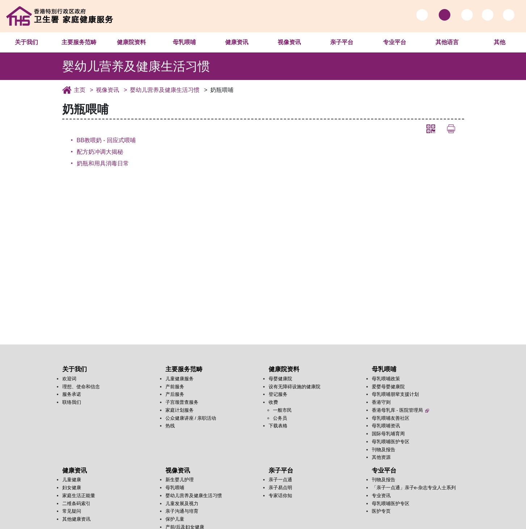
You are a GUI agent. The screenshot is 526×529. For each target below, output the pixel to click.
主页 (79, 90)
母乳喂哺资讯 (386, 425)
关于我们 (26, 42)
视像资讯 (289, 42)
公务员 (280, 418)
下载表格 (278, 425)
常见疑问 (71, 511)
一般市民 (282, 410)
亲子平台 (341, 42)
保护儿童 (174, 519)
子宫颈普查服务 (181, 402)
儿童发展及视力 (181, 503)
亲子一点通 (280, 479)
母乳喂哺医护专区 (390, 441)
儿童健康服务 (179, 378)
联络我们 (71, 402)
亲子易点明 (280, 487)
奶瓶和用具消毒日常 (103, 163)
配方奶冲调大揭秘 (100, 152)
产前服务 (174, 386)
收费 (273, 402)
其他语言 (447, 42)
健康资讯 (236, 42)
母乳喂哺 (184, 42)
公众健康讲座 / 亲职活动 (190, 418)
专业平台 (394, 42)
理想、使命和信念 (81, 386)
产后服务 (174, 394)
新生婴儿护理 (179, 479)
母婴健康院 (280, 378)
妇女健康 (71, 487)
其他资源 (381, 457)
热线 (170, 425)
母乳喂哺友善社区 (390, 418)
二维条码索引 (76, 503)
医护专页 (381, 511)
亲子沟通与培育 (181, 511)
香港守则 (381, 402)
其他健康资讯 (76, 519)
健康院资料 (131, 42)
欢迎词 (69, 378)
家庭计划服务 (179, 410)
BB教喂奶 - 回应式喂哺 (106, 140)
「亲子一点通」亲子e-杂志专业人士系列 (414, 487)
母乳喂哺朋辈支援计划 (395, 394)
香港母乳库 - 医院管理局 (400, 410)
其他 (499, 42)
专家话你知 (280, 495)
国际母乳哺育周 (388, 433)
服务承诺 (71, 394)
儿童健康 (71, 479)
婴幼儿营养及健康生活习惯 (164, 90)
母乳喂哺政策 (386, 378)
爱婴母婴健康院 (388, 386)
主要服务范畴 (79, 42)
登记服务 (278, 394)
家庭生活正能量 (78, 495)
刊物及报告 (383, 449)
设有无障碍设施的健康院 (294, 386)
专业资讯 (381, 495)
